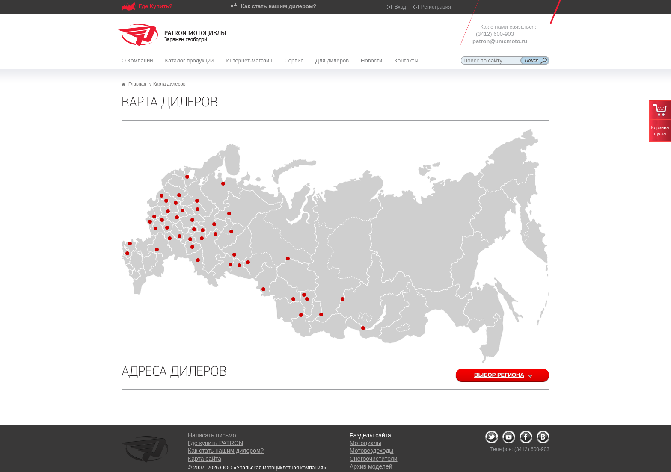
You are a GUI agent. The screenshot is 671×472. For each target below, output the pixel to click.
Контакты (406, 60)
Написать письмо (212, 435)
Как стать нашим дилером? (278, 6)
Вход (400, 7)
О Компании (139, 60)
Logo (172, 35)
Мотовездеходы (371, 450)
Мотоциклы (365, 443)
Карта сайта (204, 458)
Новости (371, 60)
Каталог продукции (189, 60)
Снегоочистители (374, 458)
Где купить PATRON (215, 443)
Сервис (294, 60)
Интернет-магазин (249, 60)
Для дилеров (332, 60)
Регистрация (436, 7)
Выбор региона (508, 376)
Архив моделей (371, 466)
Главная (137, 83)
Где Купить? (155, 6)
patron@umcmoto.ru (499, 41)
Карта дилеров (169, 83)
